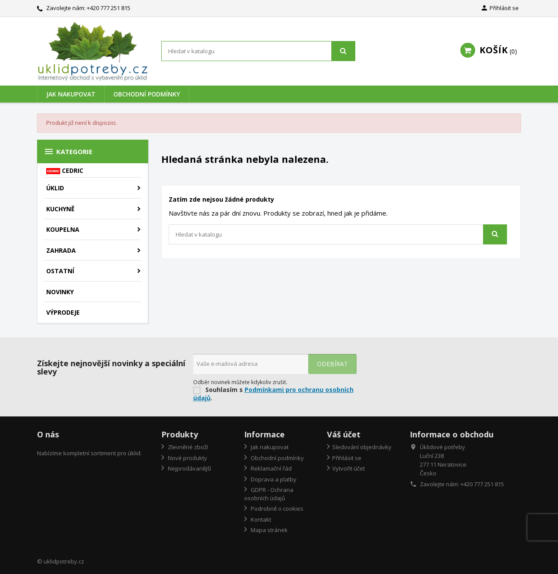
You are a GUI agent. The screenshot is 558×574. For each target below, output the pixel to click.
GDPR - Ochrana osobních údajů (268, 494)
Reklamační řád (270, 468)
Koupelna (62, 229)
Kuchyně (60, 209)
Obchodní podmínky (146, 94)
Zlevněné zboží (187, 447)
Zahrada (61, 250)
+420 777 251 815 (108, 8)
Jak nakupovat (70, 94)
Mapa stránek (268, 530)
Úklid (55, 188)
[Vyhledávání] (258, 51)
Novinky (60, 292)
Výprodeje (63, 312)
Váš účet (344, 434)
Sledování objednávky (361, 447)
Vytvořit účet (348, 468)
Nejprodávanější (189, 468)
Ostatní (60, 271)
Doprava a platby (272, 479)
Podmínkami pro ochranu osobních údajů (273, 393)
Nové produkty (187, 458)
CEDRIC (64, 170)
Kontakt (260, 519)
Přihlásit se (346, 458)
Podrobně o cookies (276, 508)
